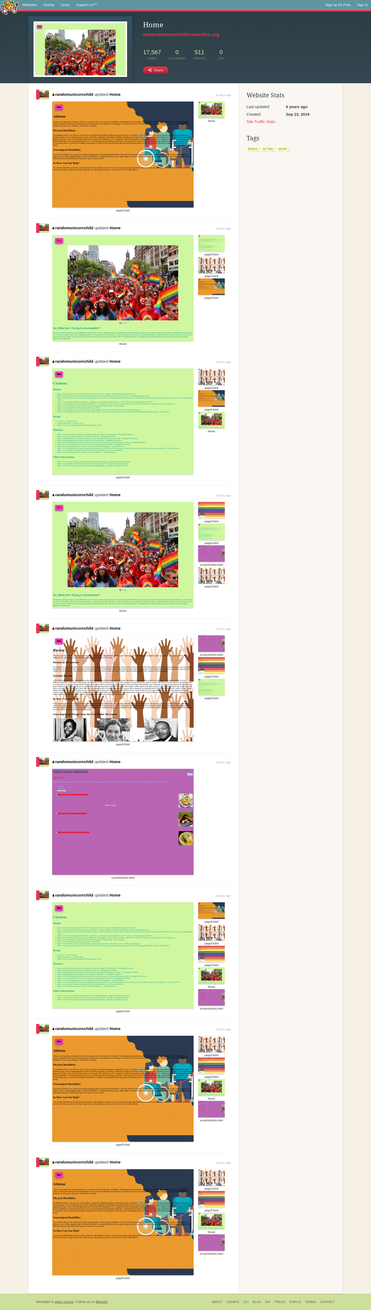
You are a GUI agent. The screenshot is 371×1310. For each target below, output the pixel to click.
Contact (327, 1302)
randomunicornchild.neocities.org (181, 34)
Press (280, 1302)
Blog (257, 1302)
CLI (246, 1302)
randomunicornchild (72, 94)
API (267, 1302)
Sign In (362, 5)
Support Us (86, 5)
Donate (233, 1302)
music (283, 148)
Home (115, 94)
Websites (30, 5)
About (217, 1302)
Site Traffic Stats (261, 121)
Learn (65, 5)
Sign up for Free (338, 5)
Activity (48, 5)
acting (268, 148)
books (253, 148)
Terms (310, 1302)
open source (64, 1302)
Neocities (43, 1302)
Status (295, 1302)
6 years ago (223, 95)
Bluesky (102, 1302)
